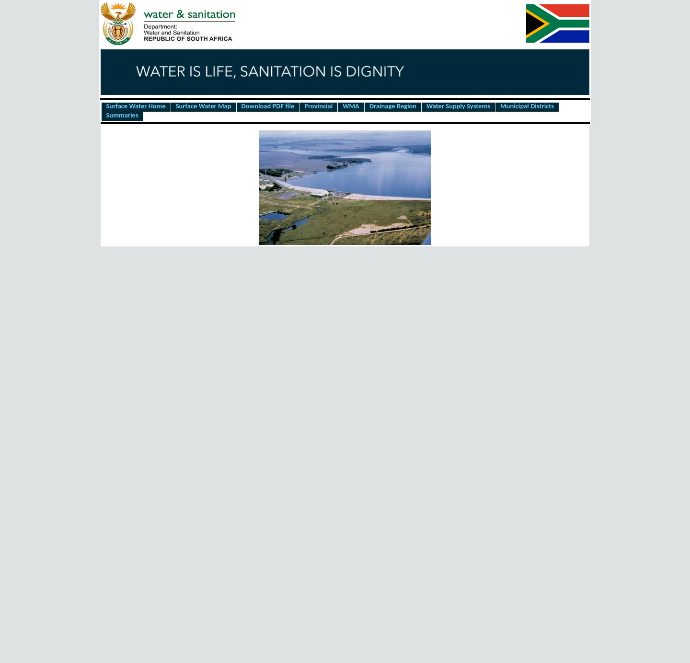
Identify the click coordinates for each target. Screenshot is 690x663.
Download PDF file (268, 106)
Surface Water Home (136, 106)
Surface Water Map (203, 106)
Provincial (318, 106)
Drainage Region (392, 106)
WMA (351, 106)
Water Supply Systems (458, 106)
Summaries (122, 115)
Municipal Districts (527, 106)
